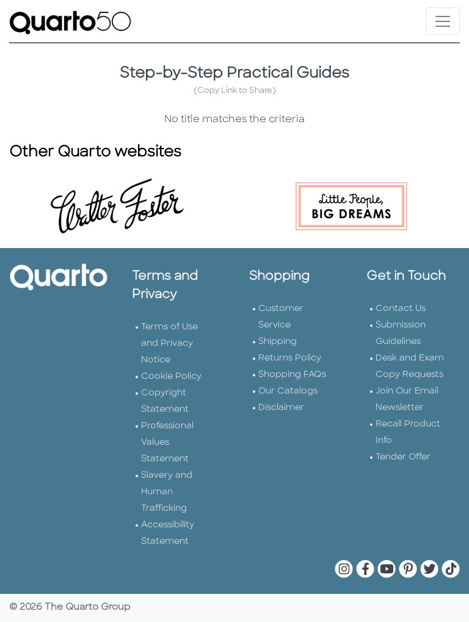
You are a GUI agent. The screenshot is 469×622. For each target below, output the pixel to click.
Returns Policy (289, 358)
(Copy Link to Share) (235, 91)
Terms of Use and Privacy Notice (169, 344)
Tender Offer (403, 457)
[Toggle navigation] (443, 21)
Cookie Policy (171, 376)
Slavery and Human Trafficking (166, 492)
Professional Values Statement (167, 443)
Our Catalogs (288, 391)
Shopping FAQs (292, 374)
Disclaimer (281, 407)
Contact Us (401, 308)
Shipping (277, 341)
